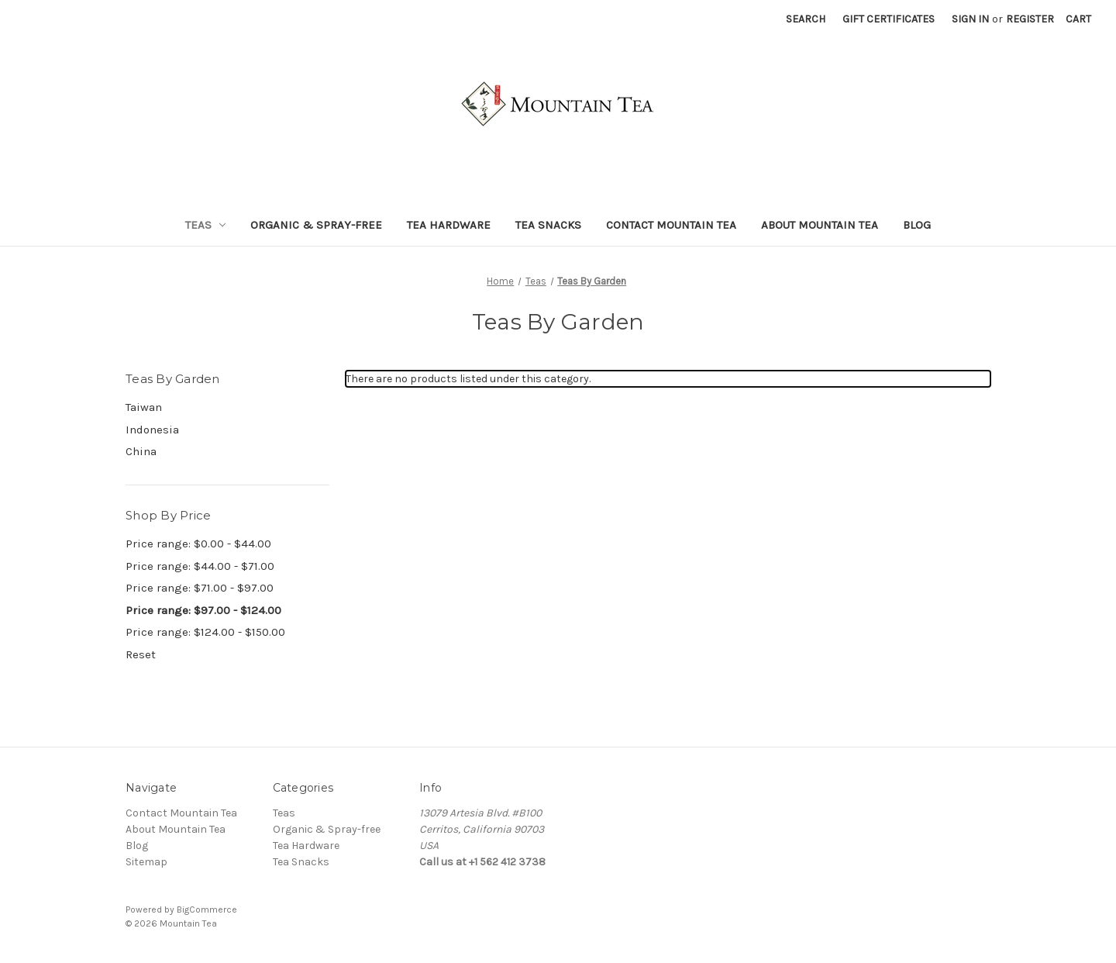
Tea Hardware (449, 225)
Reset (141, 654)
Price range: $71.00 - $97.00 (200, 588)
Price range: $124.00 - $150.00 (205, 632)
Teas (205, 225)
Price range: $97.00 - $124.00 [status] (203, 610)
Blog (917, 225)
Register (1030, 19)
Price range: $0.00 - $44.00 (198, 544)
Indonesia (152, 430)
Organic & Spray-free (316, 225)
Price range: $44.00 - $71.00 (200, 566)
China (141, 451)
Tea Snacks (548, 225)
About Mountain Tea (819, 225)
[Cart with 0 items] (1078, 19)
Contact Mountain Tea (671, 225)
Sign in (970, 19)
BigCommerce (207, 909)
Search (805, 19)
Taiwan (144, 407)
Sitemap (146, 861)
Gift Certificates (888, 19)
